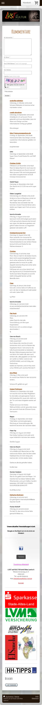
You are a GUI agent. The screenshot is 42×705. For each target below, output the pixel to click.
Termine (21, 557)
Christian (13, 251)
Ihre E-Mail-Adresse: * (15, 64)
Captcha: (12, 76)
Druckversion (8, 697)
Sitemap (16, 697)
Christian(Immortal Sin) (17, 233)
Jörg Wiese (13, 373)
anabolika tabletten (16, 100)
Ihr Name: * (7, 57)
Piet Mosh (13, 313)
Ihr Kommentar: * (8, 38)
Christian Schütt (15, 163)
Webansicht (35, 698)
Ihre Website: (7, 70)
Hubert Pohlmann (16, 389)
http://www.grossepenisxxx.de (20, 133)
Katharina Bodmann (16, 495)
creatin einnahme (16, 112)
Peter (11, 283)
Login (37, 696)
